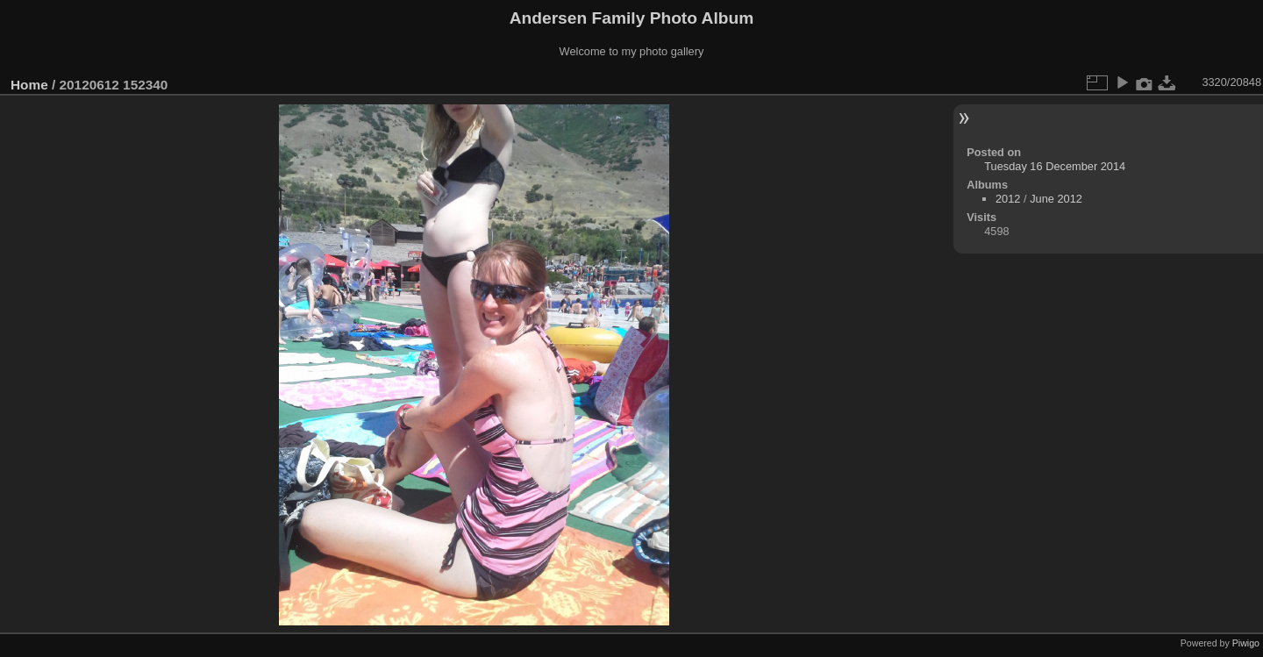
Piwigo (1245, 643)
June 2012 (1056, 198)
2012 (1007, 198)
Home (29, 84)
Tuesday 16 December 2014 (1054, 166)
